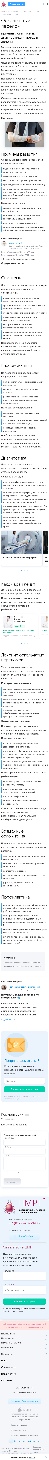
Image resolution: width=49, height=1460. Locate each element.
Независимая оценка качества (24, 1435)
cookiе (32, 1456)
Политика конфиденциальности (24, 1416)
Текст (7, 1155)
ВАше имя (9, 1138)
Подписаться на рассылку (24, 1089)
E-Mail (8, 1146)
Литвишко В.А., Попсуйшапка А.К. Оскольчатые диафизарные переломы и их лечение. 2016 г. (23, 966)
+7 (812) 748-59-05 (24, 1223)
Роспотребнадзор (19, 1424)
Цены (4, 1360)
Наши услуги (8, 1373)
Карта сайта (24, 1419)
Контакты (6, 1380)
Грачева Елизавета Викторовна (24, 986)
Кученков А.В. (15, 242)
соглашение (33, 1096)
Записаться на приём (25, 1301)
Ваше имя (9, 1271)
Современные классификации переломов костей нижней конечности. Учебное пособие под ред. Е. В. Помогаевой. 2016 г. (23, 962)
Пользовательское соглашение (24, 1413)
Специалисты (9, 1367)
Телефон (9, 1284)
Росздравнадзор (18, 1430)
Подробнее (6, 1019)
